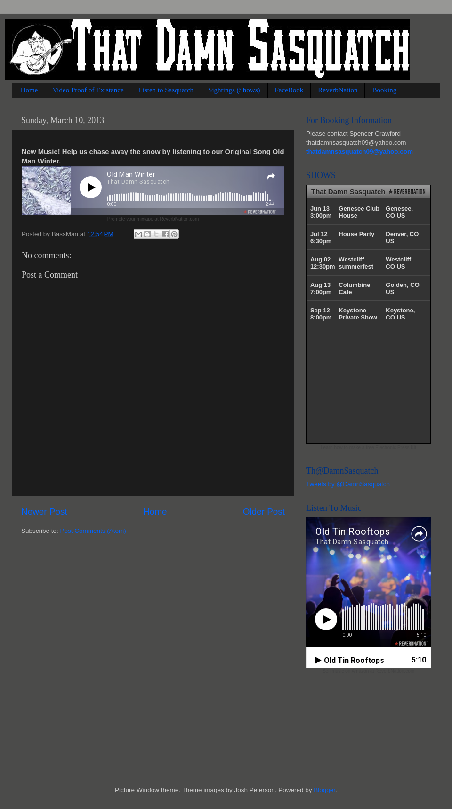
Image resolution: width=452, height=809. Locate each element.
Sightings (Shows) (234, 90)
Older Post (264, 511)
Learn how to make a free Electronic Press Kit (368, 447)
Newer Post (44, 511)
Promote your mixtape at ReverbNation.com (153, 218)
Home (29, 90)
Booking (384, 90)
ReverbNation (337, 90)
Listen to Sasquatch (166, 90)
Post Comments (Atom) (93, 530)
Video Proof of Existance (87, 90)
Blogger (324, 789)
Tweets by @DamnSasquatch (348, 484)
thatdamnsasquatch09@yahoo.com (359, 151)
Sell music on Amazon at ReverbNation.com (368, 671)
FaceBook (289, 90)
